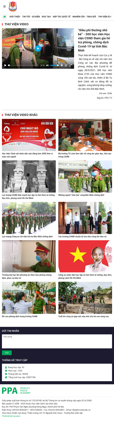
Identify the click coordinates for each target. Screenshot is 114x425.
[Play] (5, 65)
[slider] (23, 65)
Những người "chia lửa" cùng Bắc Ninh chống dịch (81, 195)
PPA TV (108, 97)
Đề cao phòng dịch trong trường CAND (19, 316)
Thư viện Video (17, 24)
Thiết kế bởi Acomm (11, 416)
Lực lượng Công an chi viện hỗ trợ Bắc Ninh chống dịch (27, 236)
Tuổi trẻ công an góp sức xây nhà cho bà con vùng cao (83, 316)
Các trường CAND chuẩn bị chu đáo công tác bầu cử (82, 236)
